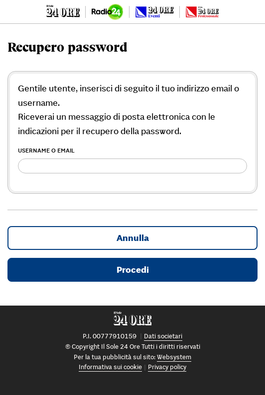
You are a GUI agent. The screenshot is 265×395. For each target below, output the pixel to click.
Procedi (133, 269)
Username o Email (46, 150)
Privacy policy (167, 367)
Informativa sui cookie (110, 367)
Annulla (133, 237)
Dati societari (163, 336)
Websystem (174, 357)
